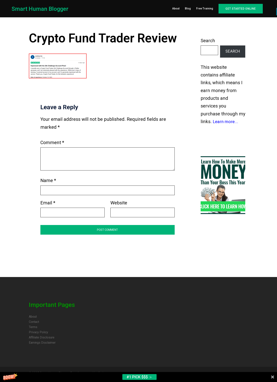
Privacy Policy (38, 334)
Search (208, 43)
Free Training (204, 8)
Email (47, 205)
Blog (188, 8)
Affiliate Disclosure (41, 340)
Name (48, 183)
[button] (138, 377)
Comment (52, 145)
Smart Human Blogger (42, 8)
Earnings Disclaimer (42, 345)
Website (118, 205)
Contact (34, 324)
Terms (33, 329)
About (175, 8)
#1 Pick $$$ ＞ (140, 377)
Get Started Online (240, 8)
